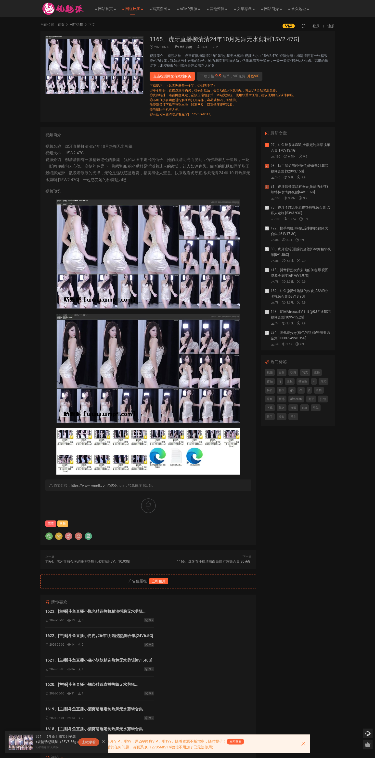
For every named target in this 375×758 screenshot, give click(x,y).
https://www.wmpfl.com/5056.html (98, 485)
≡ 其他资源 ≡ (217, 9)
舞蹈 (323, 381)
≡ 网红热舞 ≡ (132, 9)
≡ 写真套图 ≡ (159, 9)
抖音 (270, 390)
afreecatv (296, 399)
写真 (305, 372)
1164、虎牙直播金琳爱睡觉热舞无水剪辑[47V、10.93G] (87, 561)
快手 (270, 416)
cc (301, 390)
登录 (152, 702)
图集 (316, 408)
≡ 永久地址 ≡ (298, 9)
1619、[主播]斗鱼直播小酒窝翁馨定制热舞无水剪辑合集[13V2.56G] (94, 662)
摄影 (281, 416)
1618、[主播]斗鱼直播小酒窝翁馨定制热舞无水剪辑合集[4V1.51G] (198, 662)
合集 (281, 372)
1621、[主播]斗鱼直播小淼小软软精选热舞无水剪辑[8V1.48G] (90, 637)
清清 (51, 523)
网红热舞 (186, 47)
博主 (293, 416)
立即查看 (235, 741)
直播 (319, 390)
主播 (317, 372)
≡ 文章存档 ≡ (244, 9)
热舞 (63, 523)
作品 (270, 381)
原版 (290, 381)
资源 (293, 408)
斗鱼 (270, 399)
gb (292, 390)
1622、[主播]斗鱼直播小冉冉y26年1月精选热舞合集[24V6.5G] (195, 612)
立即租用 (159, 581)
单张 (281, 408)
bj (280, 381)
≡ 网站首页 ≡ (105, 9)
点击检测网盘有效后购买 (172, 76)
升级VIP (253, 76)
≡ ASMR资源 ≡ (188, 9)
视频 (270, 372)
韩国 (281, 390)
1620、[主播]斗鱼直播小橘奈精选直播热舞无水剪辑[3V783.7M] (195, 637)
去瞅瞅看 (89, 742)
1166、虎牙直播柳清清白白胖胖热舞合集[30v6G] (214, 561)
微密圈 (302, 381)
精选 (281, 399)
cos (304, 408)
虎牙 (311, 399)
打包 (323, 399)
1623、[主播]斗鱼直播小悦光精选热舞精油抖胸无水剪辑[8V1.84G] (94, 612)
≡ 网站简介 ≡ (271, 9)
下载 (270, 408)
